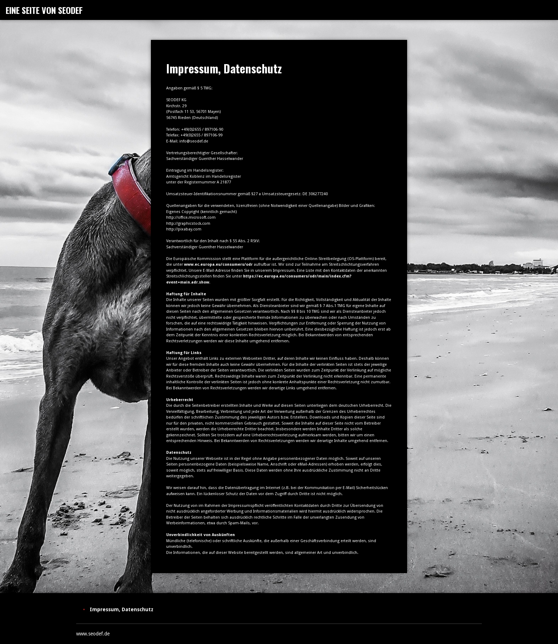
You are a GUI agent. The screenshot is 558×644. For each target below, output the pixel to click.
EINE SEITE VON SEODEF (44, 10)
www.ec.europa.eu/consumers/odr (218, 264)
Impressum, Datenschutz (121, 609)
